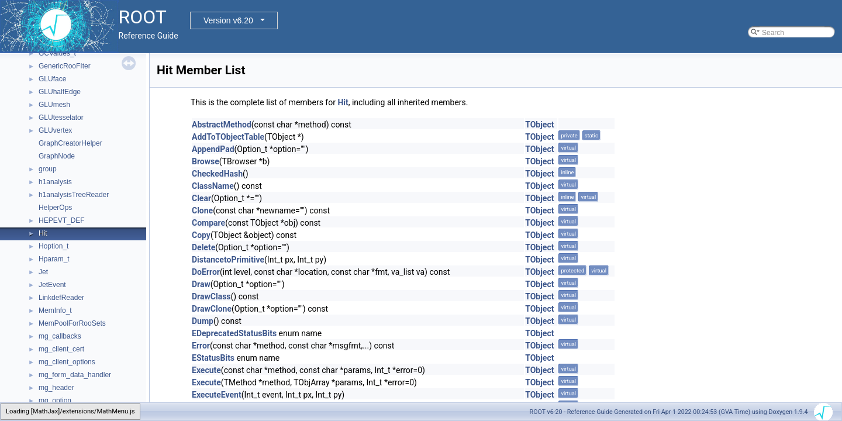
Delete (203, 247)
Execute (206, 370)
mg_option (55, 400)
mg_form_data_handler (75, 375)
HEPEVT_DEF (62, 220)
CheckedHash (217, 173)
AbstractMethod (221, 124)
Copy (201, 235)
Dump (202, 321)
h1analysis (55, 182)
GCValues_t (57, 53)
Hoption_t (53, 246)
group (48, 169)
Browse (205, 161)
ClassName (213, 186)
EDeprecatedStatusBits (234, 333)
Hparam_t (54, 259)
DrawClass (211, 296)
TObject (539, 124)
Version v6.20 (228, 20)
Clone (202, 210)
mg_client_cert (61, 349)
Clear (201, 198)
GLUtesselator (61, 117)
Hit (43, 233)
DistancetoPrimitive (228, 259)
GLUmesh (54, 105)
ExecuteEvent (216, 394)
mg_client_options (67, 362)
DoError (206, 272)
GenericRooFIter (65, 66)
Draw (201, 284)
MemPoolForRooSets (72, 323)
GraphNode (57, 156)
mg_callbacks (60, 336)
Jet (43, 272)
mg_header (56, 388)
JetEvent (52, 285)
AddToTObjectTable (228, 137)
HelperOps (55, 207)
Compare (208, 222)
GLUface (52, 79)
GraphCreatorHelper (70, 143)
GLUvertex (55, 130)
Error (201, 345)
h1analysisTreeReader (74, 195)
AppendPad (213, 149)
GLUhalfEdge (60, 92)
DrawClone (212, 308)
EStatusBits (213, 358)
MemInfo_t (55, 310)
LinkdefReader (61, 298)
